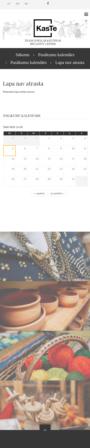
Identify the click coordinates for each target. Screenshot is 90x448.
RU (26, 3)
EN (17, 3)
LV (8, 3)
